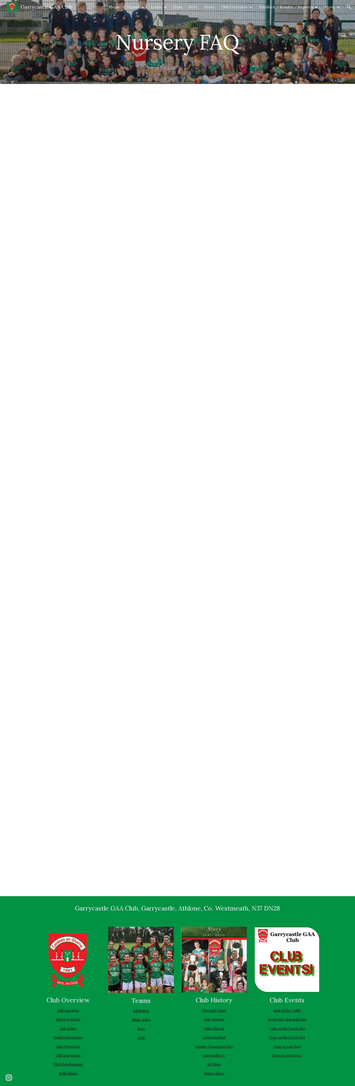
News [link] (209, 6)
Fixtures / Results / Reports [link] (286, 6)
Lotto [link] (156, 6)
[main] (177, 41)
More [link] (330, 6)
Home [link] (115, 6)
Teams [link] (133, 6)
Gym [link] (178, 6)
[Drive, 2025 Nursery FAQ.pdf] (177, 490)
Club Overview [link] (234, 6)
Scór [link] (193, 6)
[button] (349, 7)
